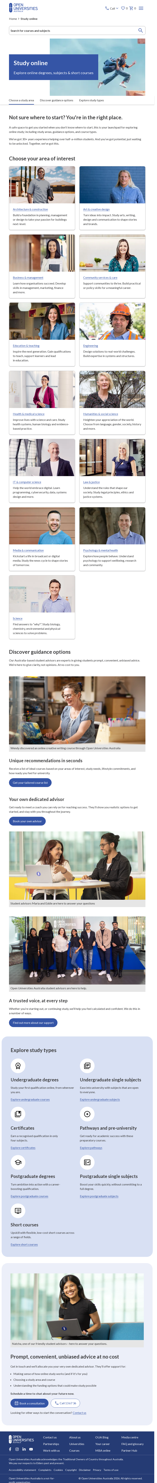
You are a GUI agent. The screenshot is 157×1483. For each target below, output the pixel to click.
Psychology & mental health (100, 550)
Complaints (44, 1469)
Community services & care (100, 277)
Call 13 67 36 (65, 1403)
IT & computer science (27, 482)
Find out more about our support (33, 1022)
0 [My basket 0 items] (132, 8)
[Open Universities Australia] (23, 11)
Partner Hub (129, 1450)
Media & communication (28, 550)
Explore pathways (91, 1147)
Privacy (97, 1469)
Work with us (51, 1450)
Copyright (71, 1469)
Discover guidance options (56, 100)
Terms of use (110, 1469)
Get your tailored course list (30, 782)
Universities (76, 1444)
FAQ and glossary (133, 1444)
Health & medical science (28, 413)
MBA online (103, 1450)
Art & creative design (96, 209)
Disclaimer (85, 1469)
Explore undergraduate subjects (100, 1099)
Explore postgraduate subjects (99, 1196)
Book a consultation (29, 1403)
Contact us (79, 1412)
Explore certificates (22, 1147)
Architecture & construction (30, 209)
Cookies (58, 1469)
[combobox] (77, 30)
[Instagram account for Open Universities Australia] (17, 1449)
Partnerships (51, 1444)
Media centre (130, 1437)
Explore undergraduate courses (30, 1099)
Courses (74, 1450)
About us (75, 1437)
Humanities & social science (100, 413)
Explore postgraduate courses (29, 1196)
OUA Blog (102, 1437)
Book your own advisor (27, 821)
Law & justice (91, 482)
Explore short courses (24, 1244)
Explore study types (91, 100)
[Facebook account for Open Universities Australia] (10, 1449)
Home (13, 18)
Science (17, 618)
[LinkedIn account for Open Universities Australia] (24, 1449)
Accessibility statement (22, 1469)
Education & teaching (26, 345)
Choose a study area (21, 100)
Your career (102, 1444)
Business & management (28, 277)
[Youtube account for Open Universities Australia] (31, 1449)
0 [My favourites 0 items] (124, 8)
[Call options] (112, 8)
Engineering (90, 345)
